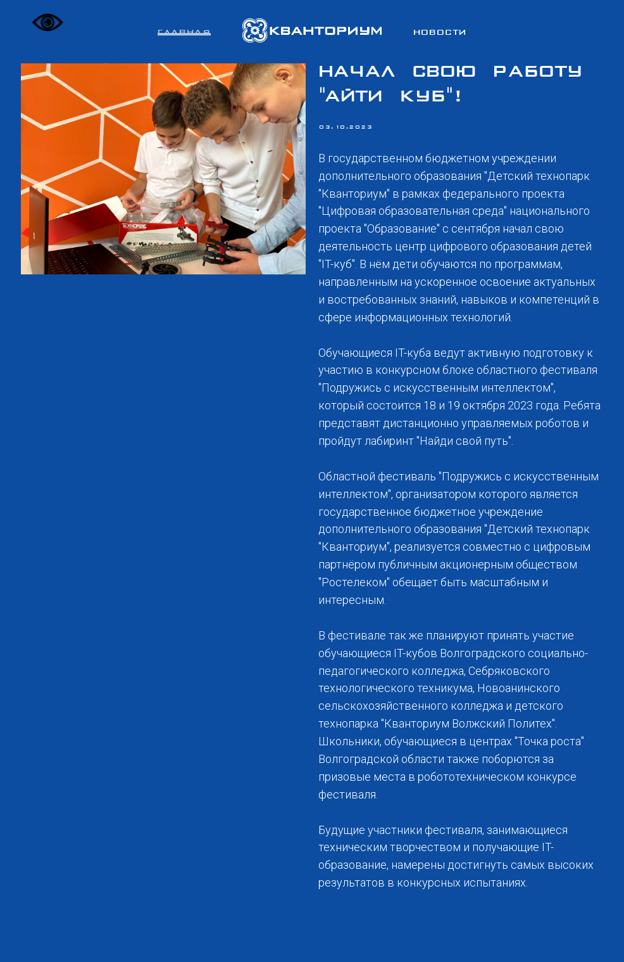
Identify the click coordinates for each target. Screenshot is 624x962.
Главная (184, 33)
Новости (439, 33)
